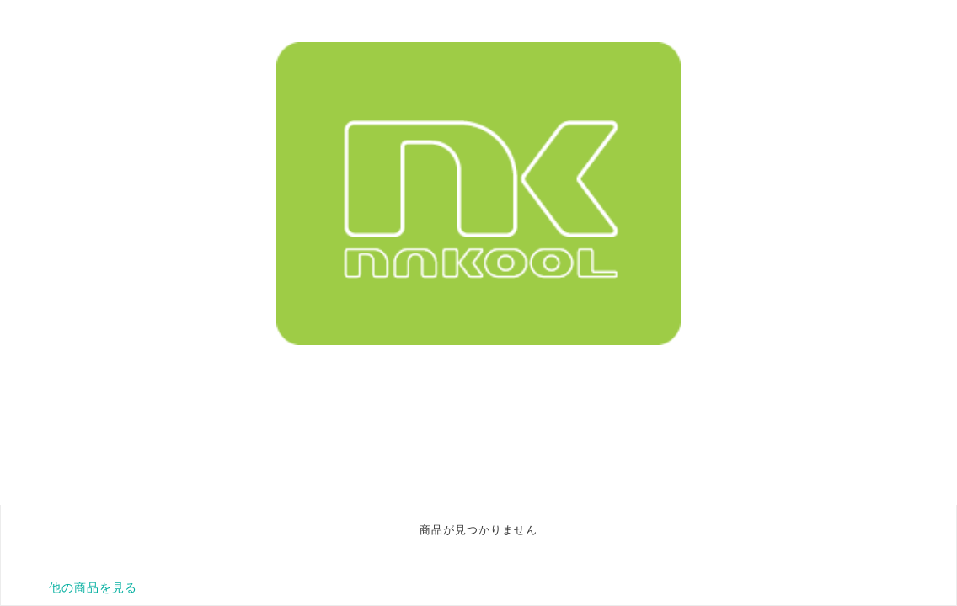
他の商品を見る (93, 587)
